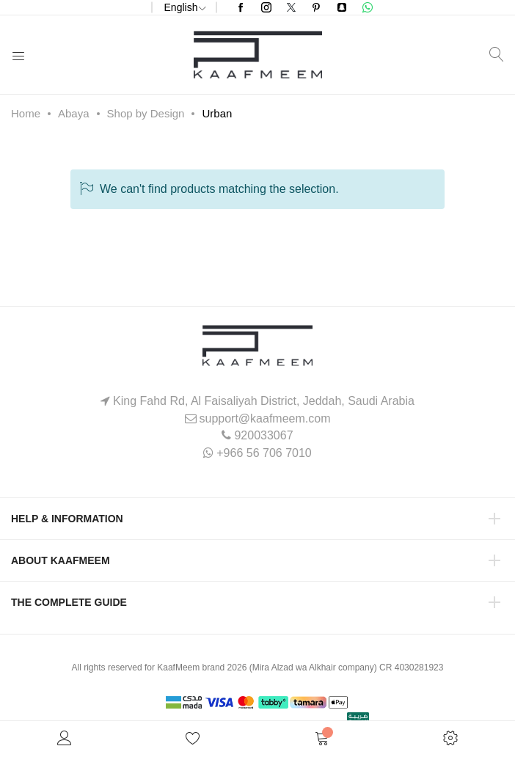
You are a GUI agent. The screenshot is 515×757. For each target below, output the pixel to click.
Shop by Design (146, 113)
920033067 (263, 435)
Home (25, 113)
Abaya (74, 113)
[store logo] (258, 54)
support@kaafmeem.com (265, 418)
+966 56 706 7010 (263, 453)
